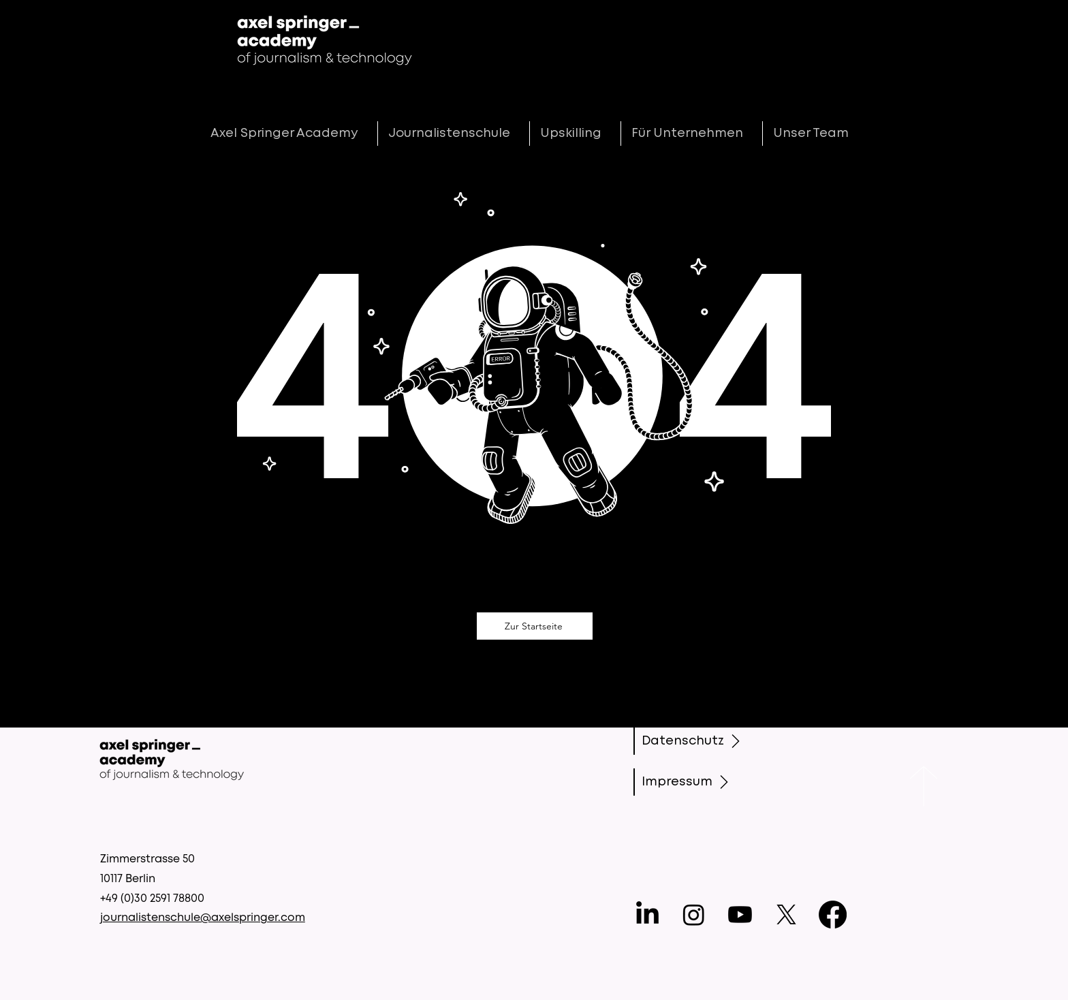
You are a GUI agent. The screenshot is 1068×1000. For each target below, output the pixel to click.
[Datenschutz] (693, 741)
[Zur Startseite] (535, 626)
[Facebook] (833, 914)
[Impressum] (692, 782)
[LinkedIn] (647, 914)
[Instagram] (694, 914)
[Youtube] (740, 914)
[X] (786, 914)
